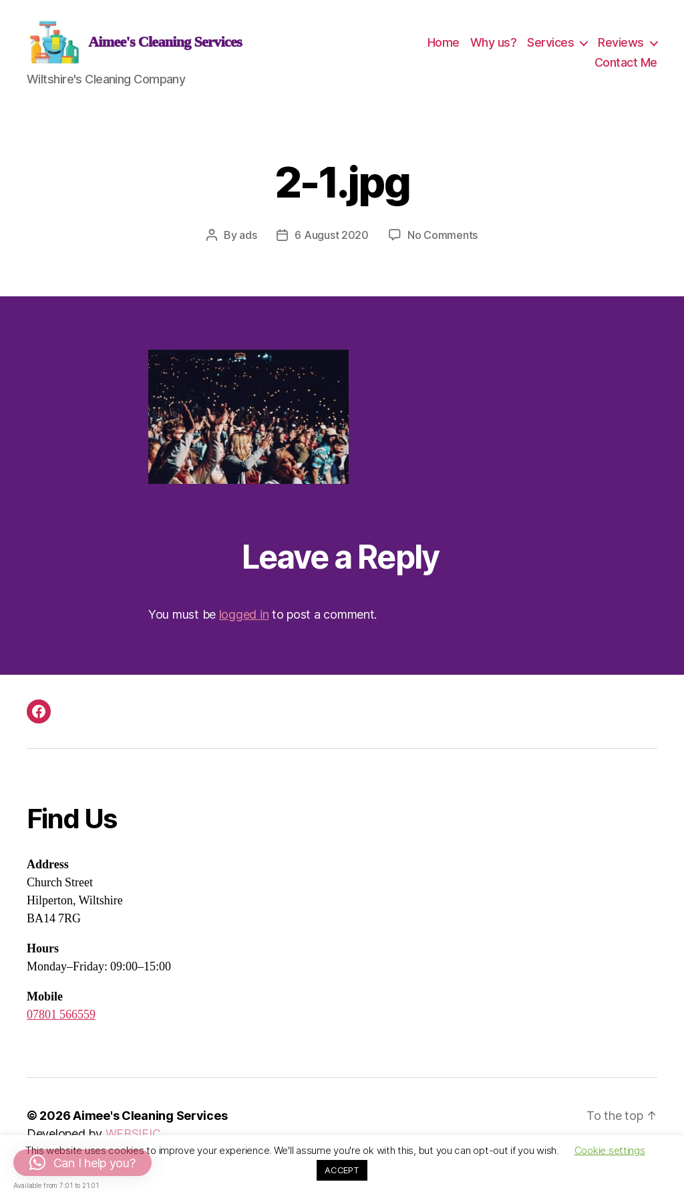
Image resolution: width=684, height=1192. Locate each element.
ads (247, 243)
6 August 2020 (332, 243)
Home (444, 46)
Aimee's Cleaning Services (150, 1124)
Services (550, 46)
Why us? (493, 46)
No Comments (442, 243)
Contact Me (625, 66)
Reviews (621, 46)
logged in (244, 623)
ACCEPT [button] (342, 1170)
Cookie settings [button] (609, 1150)
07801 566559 (61, 1023)
